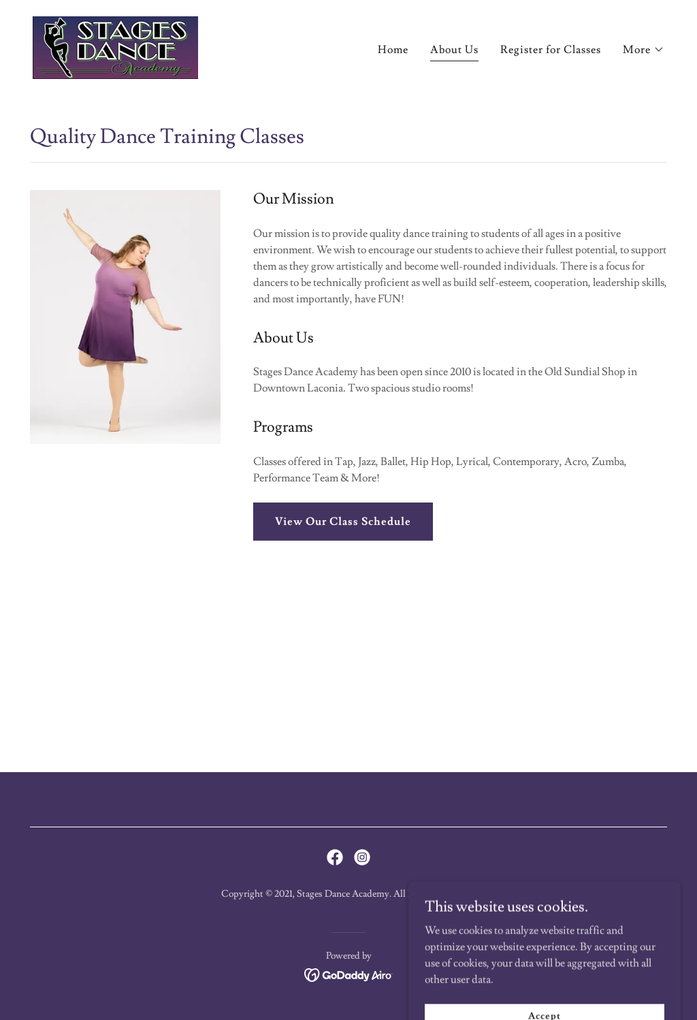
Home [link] (393, 50)
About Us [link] (454, 50)
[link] (115, 45)
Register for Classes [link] (550, 50)
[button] (643, 50)
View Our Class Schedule (343, 521)
